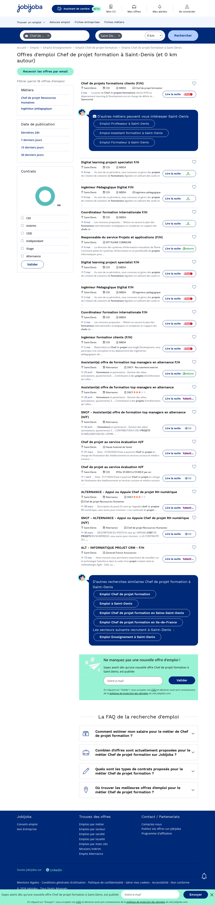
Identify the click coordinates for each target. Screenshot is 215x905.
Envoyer (195, 894)
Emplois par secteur (92, 829)
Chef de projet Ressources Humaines (38, 100)
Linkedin (54, 870)
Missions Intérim (90, 849)
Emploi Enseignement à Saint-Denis (127, 637)
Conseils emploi (27, 824)
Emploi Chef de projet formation (125, 594)
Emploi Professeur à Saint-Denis (124, 123)
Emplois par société (92, 834)
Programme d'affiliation (157, 833)
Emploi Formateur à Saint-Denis (124, 142)
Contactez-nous (152, 824)
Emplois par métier (91, 824)
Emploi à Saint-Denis (116, 603)
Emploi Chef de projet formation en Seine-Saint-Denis (142, 613)
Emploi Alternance (91, 854)
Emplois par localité (92, 839)
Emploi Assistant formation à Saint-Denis (131, 133)
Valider (32, 264)
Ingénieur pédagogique (36, 108)
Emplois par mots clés (93, 844)
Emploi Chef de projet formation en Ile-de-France (138, 622)
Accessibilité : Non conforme (170, 882)
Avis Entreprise (27, 829)
